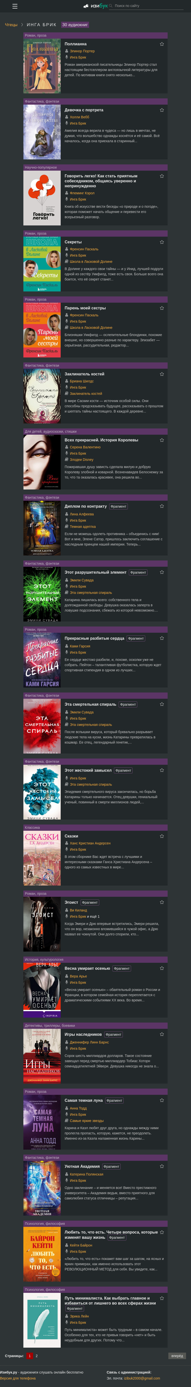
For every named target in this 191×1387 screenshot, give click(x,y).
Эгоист (71, 902)
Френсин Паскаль (84, 249)
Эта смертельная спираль (91, 593)
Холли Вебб (79, 117)
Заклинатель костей (84, 374)
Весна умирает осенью (87, 968)
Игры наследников (83, 1034)
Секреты (73, 242)
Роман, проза (36, 35)
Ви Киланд (78, 910)
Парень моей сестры (85, 308)
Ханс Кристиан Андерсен (90, 843)
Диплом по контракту (86, 506)
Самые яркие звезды (87, 1121)
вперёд (177, 1356)
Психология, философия (45, 1224)
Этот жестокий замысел (88, 770)
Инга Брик (78, 57)
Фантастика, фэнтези (42, 101)
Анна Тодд (78, 1108)
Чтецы (11, 24)
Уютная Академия (82, 1166)
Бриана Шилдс (82, 381)
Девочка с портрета (84, 110)
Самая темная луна (84, 1100)
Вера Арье (78, 976)
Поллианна (76, 44)
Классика (32, 828)
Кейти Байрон (81, 1245)
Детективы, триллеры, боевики (50, 1026)
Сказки (71, 836)
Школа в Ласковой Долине (91, 262)
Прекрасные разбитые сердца (94, 638)
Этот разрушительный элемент (96, 572)
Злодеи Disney (82, 460)
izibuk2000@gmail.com (142, 1378)
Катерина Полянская (86, 1174)
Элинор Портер (82, 51)
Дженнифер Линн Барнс (89, 1042)
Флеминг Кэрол (82, 193)
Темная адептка (83, 527)
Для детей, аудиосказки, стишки (51, 431)
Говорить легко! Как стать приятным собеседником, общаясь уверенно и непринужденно (101, 181)
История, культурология (44, 960)
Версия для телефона (18, 1378)
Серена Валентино (85, 447)
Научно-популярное (41, 167)
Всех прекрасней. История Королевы (101, 440)
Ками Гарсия (80, 646)
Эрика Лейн (79, 1316)
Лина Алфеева (82, 514)
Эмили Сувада (82, 580)
